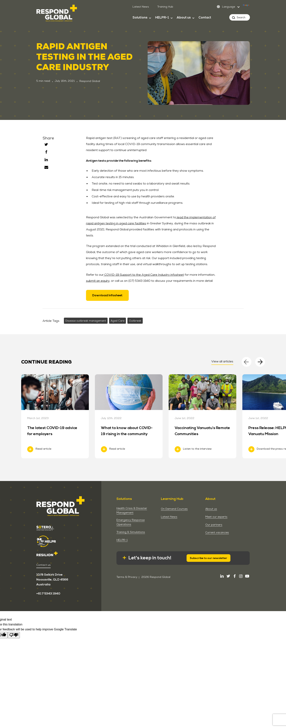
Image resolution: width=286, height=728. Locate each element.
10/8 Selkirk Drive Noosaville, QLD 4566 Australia (52, 579)
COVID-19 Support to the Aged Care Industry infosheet (144, 275)
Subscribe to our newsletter (208, 558)
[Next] (260, 362)
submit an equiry (97, 281)
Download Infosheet (107, 295)
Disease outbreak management (85, 320)
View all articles (222, 361)
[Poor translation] (14, 635)
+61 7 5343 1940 (48, 593)
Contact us (43, 565)
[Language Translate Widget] (232, 7)
